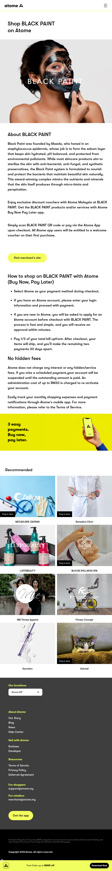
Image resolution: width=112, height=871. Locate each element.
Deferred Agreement (21, 774)
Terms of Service (18, 765)
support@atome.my (20, 788)
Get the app (21, 815)
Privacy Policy (17, 770)
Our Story (14, 718)
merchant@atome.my (22, 799)
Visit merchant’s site (27, 258)
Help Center (15, 731)
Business (13, 746)
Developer (14, 751)
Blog (11, 722)
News (11, 727)
